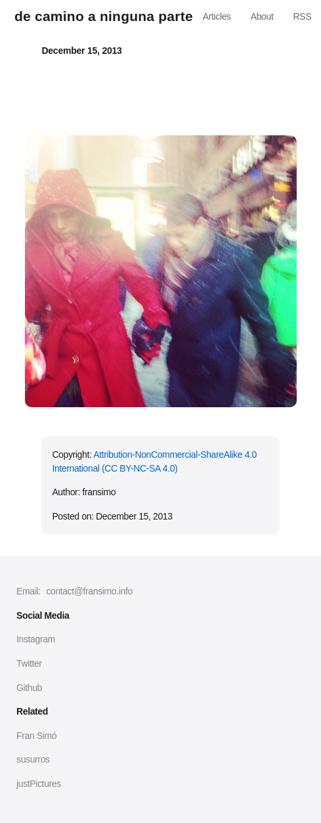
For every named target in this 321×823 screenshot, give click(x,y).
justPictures (38, 783)
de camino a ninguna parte (103, 16)
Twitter (29, 663)
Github (29, 687)
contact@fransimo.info (89, 591)
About (262, 16)
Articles (217, 16)
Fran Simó (36, 735)
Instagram (35, 639)
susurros (33, 759)
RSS (302, 16)
